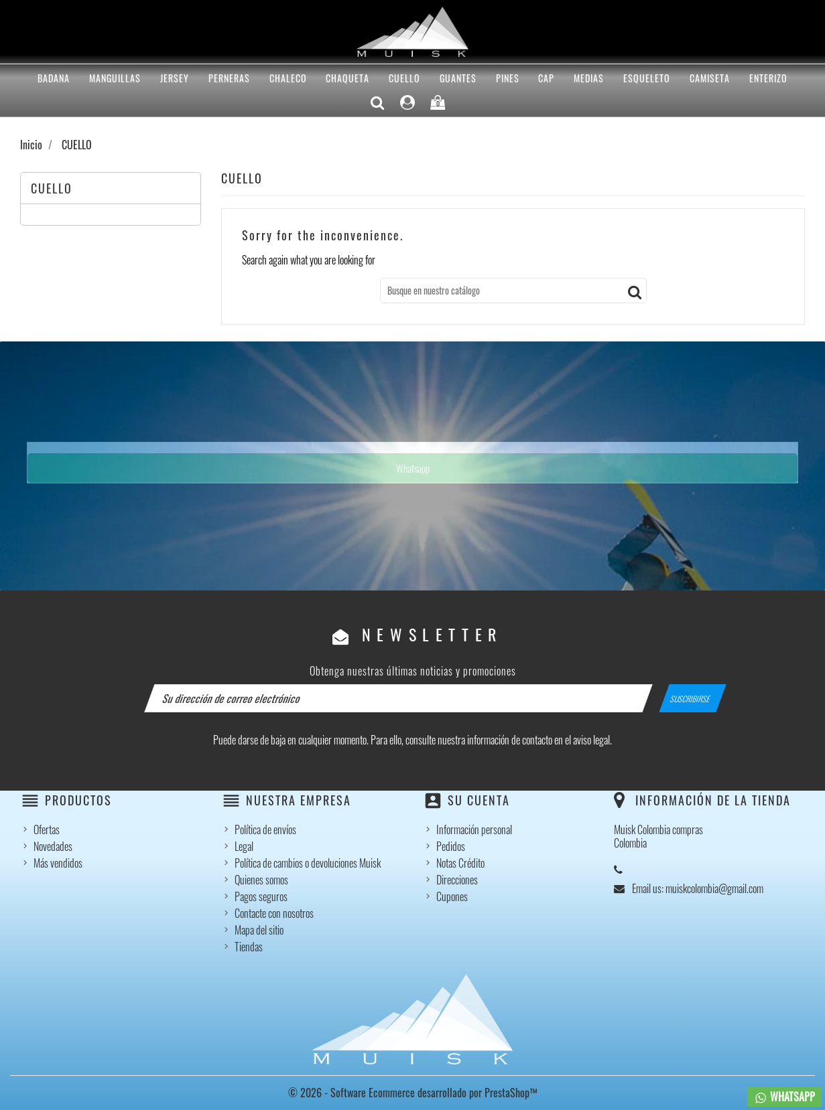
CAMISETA (710, 78)
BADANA (54, 78)
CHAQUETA (347, 78)
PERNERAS (229, 78)
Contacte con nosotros (274, 913)
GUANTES (458, 78)
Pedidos (450, 846)
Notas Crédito (460, 863)
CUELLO (404, 78)
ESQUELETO (646, 78)
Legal (244, 846)
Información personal (474, 829)
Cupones (452, 896)
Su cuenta (479, 800)
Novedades (53, 846)
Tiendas (249, 947)
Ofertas (47, 829)
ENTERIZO (768, 78)
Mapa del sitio (259, 930)
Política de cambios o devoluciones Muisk (308, 863)
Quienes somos (261, 880)
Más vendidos (58, 863)
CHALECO (288, 78)
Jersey (174, 78)
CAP (546, 78)
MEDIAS (589, 78)
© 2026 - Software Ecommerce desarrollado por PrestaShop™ (412, 1093)
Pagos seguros (261, 896)
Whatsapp (413, 468)
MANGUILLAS (115, 78)
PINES (507, 78)
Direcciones (457, 880)
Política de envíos (265, 829)
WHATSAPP (784, 1097)
